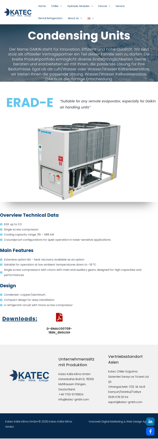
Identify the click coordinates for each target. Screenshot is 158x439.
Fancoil (95, 6)
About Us (43, 18)
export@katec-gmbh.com (126, 403)
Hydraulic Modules (73, 6)
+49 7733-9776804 (71, 395)
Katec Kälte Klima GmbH (74, 374)
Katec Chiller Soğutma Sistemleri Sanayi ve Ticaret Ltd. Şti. (126, 376)
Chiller (52, 6)
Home (41, 6)
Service (110, 6)
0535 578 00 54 (118, 397)
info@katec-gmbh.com (74, 400)
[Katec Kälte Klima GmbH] (17, 12)
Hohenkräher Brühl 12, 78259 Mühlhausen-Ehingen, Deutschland (76, 384)
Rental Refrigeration (130, 6)
